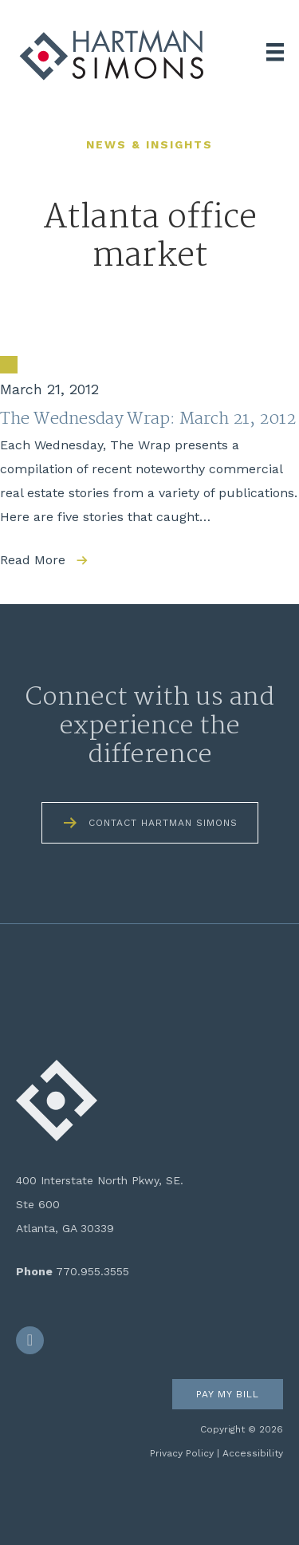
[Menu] (275, 52)
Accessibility (252, 1453)
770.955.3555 (92, 1271)
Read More (32, 559)
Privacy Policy (182, 1453)
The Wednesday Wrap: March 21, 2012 (148, 419)
